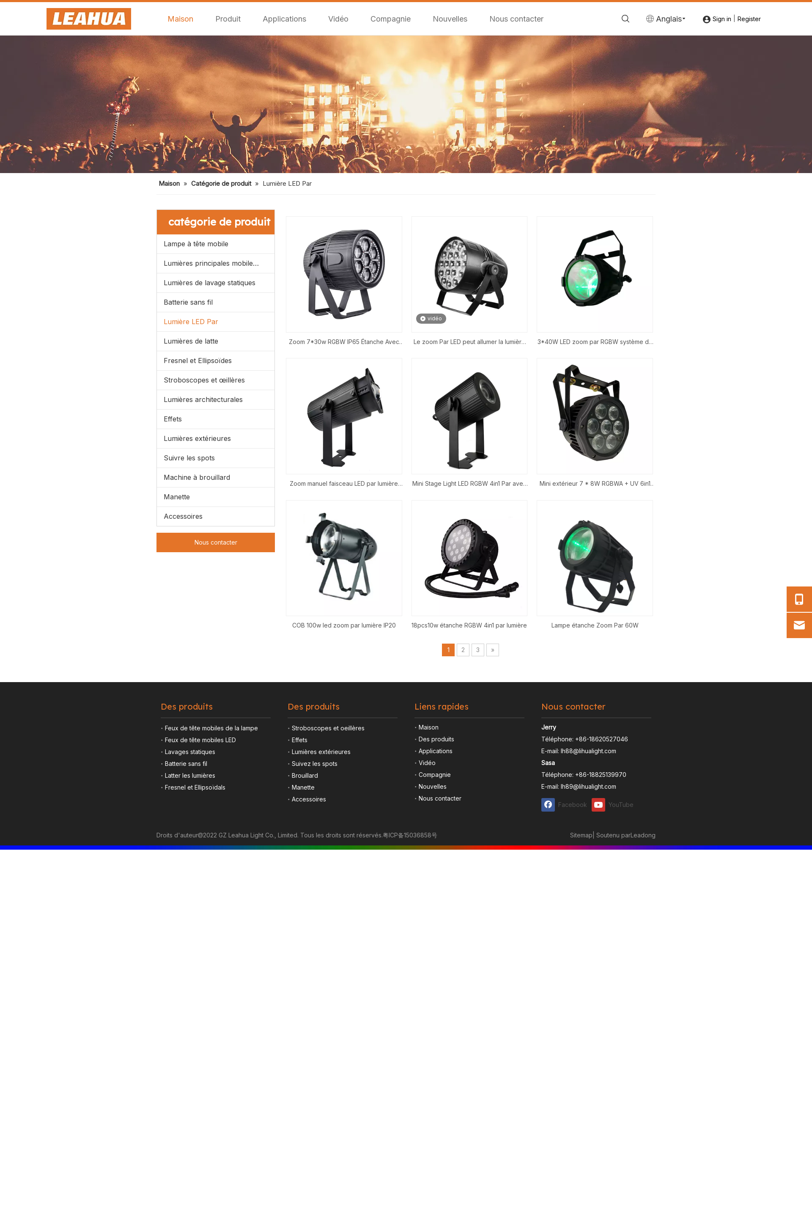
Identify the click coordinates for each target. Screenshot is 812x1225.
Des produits (436, 894)
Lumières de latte (191, 496)
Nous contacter (516, 18)
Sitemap (581, 990)
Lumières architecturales (203, 554)
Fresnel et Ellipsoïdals (195, 942)
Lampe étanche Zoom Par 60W (595, 780)
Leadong (643, 990)
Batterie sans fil (188, 457)
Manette (177, 651)
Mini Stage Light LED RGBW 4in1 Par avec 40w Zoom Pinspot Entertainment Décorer (469, 639)
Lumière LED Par (191, 476)
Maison (180, 18)
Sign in (722, 18)
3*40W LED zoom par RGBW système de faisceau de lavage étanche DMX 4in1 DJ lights (595, 497)
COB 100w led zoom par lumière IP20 (344, 780)
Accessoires (183, 671)
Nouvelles (450, 18)
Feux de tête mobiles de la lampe (211, 883)
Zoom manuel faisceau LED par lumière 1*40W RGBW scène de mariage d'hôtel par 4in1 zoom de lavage (344, 639)
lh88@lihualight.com (588, 906)
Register (749, 18)
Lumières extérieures (197, 593)
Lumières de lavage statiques (209, 437)
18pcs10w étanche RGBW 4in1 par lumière (469, 780)
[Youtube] (615, 960)
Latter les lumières (190, 930)
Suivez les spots (314, 918)
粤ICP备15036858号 (410, 990)
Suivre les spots (189, 612)
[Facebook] (564, 960)
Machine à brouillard (197, 632)
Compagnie (390, 18)
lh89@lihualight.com (588, 941)
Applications (284, 18)
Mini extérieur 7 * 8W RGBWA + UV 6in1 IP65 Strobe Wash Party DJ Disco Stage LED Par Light (595, 639)
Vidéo (338, 18)
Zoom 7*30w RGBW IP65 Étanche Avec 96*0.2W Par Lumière (344, 497)
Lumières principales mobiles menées (219, 418)
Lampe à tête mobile (196, 398)
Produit (228, 18)
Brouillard (305, 930)
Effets (173, 574)
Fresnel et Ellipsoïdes (198, 515)
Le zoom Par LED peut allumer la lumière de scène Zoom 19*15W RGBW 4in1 (469, 497)
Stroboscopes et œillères (204, 535)
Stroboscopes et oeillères (328, 883)
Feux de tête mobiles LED (200, 895)
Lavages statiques (190, 907)
